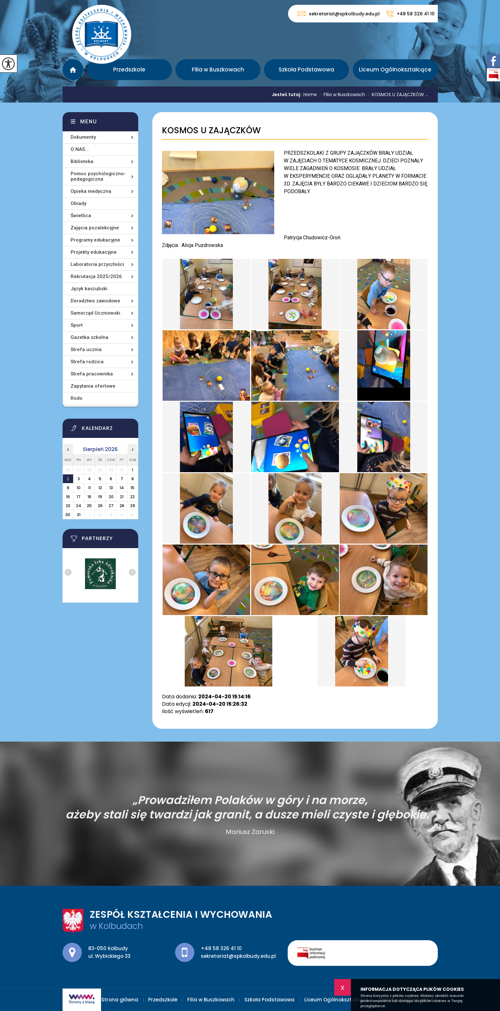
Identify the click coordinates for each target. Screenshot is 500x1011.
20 (111, 496)
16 (68, 496)
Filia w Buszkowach (218, 69)
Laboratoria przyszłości (97, 264)
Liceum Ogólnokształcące (395, 69)
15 (132, 487)
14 (122, 487)
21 (121, 496)
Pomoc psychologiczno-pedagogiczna (98, 176)
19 (100, 496)
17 (79, 496)
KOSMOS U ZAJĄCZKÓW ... (396, 94)
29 (132, 505)
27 (111, 505)
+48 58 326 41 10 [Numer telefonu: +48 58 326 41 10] (221, 948)
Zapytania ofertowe (93, 386)
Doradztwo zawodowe (95, 301)
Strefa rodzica (87, 362)
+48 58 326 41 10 (410, 13)
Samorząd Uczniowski (95, 313)
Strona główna (73, 69)
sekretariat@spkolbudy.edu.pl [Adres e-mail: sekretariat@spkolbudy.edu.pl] (238, 956)
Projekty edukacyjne (94, 252)
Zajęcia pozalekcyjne (95, 228)
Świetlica (81, 215)
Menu (88, 122)
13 (111, 487)
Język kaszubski (89, 289)
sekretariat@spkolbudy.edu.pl (339, 13)
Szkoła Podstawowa (306, 69)
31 (79, 514)
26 (100, 505)
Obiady (78, 203)
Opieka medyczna (91, 191)
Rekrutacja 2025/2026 (96, 276)
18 (89, 496)
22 (132, 496)
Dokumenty (83, 137)
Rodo (76, 398)
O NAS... (80, 149)
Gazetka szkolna (89, 337)
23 (68, 505)
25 (89, 505)
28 (122, 505)
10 (79, 487)
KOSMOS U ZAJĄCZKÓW (211, 130)
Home (310, 94)
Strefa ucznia (86, 349)
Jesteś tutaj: (287, 94)
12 (100, 487)
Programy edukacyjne (95, 240)
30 (67, 514)
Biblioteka (82, 161)
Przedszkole (129, 69)
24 (78, 505)
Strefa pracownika (92, 374)
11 (89, 487)
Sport (77, 325)
